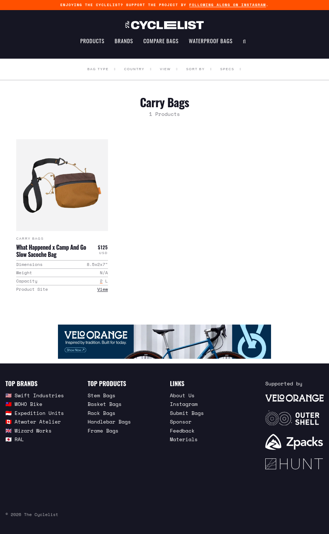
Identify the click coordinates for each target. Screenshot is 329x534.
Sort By (195, 69)
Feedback (182, 430)
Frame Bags (103, 430)
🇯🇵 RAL (14, 439)
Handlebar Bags (109, 421)
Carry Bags (30, 238)
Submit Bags (187, 412)
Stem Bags (102, 395)
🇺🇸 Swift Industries (34, 395)
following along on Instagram (227, 5)
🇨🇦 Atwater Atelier (33, 421)
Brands (124, 45)
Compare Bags (161, 45)
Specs (227, 69)
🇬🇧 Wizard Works (28, 430)
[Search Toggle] (244, 45)
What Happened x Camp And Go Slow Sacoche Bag (51, 250)
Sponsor (180, 421)
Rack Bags (102, 412)
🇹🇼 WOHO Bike (23, 403)
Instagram (184, 403)
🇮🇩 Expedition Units (34, 412)
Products (92, 45)
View (165, 69)
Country (134, 69)
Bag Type (98, 69)
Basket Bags (105, 403)
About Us (182, 395)
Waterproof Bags (211, 45)
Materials (184, 439)
